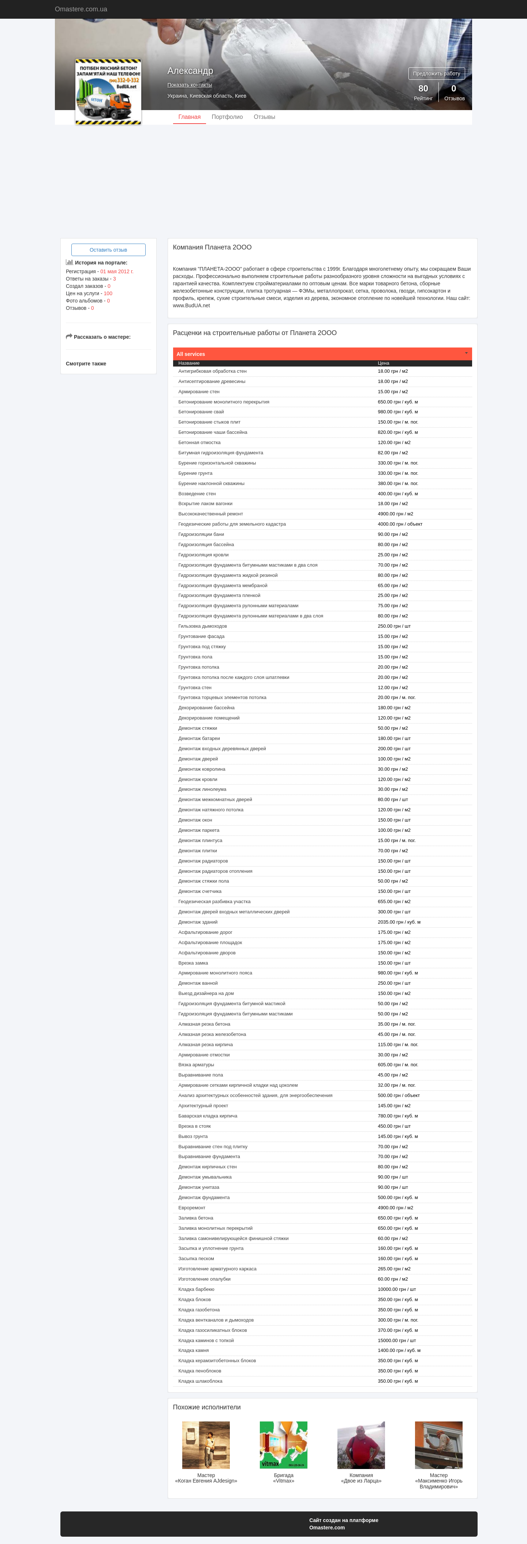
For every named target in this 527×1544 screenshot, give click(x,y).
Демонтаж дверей (198, 759)
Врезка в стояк (195, 1126)
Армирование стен (199, 391)
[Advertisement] (263, 181)
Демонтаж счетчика (200, 891)
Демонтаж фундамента (204, 1197)
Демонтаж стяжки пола (204, 881)
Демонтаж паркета (199, 830)
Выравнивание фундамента (209, 1156)
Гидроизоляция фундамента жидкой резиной (228, 575)
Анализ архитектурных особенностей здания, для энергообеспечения (256, 1095)
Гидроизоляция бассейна (206, 544)
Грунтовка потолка (199, 667)
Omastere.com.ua (81, 9)
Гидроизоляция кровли (204, 554)
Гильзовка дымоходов (203, 626)
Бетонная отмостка (200, 442)
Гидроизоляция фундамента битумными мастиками (236, 1014)
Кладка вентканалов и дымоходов (216, 1320)
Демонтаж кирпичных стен (208, 1166)
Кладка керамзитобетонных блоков (217, 1360)
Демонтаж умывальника (205, 1177)
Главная (190, 117)
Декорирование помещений (209, 718)
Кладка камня (194, 1350)
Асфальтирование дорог (205, 932)
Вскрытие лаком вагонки (206, 503)
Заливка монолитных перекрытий (216, 1228)
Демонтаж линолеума (203, 789)
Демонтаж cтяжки (198, 728)
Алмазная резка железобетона (212, 1034)
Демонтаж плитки (198, 850)
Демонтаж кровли (198, 779)
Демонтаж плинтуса (201, 840)
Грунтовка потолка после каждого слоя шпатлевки (234, 677)
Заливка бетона (196, 1218)
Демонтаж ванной (198, 983)
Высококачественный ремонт (211, 513)
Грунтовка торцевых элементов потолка (223, 697)
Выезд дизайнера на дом (206, 993)
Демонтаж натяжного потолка (211, 809)
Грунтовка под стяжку (202, 646)
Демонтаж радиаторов (203, 861)
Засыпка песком (196, 1258)
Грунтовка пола (196, 657)
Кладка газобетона (199, 1309)
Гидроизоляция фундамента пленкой (220, 595)
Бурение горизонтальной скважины (217, 463)
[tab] (322, 354)
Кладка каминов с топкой (206, 1340)
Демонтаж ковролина (202, 769)
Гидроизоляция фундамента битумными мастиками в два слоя (248, 565)
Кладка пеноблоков (200, 1371)
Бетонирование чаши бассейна (213, 432)
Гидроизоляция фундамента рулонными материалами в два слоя (251, 616)
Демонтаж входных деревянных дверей (222, 748)
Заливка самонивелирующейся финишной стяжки (234, 1238)
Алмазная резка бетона (205, 1024)
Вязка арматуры (196, 1064)
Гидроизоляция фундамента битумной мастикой (232, 1003)
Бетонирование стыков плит (210, 422)
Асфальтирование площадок (210, 942)
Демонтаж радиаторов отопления (216, 871)
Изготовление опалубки (205, 1279)
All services (191, 354)
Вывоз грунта (193, 1136)
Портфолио (227, 117)
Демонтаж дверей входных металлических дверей (234, 911)
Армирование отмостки (204, 1054)
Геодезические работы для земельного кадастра (232, 524)
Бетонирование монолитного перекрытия (224, 402)
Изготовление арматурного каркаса (218, 1268)
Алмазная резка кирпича (206, 1044)
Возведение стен (197, 493)
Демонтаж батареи (199, 738)
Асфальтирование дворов (207, 952)
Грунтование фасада (202, 636)
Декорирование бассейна (207, 707)
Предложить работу (436, 73)
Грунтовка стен (195, 687)
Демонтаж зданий (198, 922)
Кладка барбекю (196, 1289)
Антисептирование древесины (212, 381)
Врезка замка (193, 963)
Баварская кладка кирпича (208, 1116)
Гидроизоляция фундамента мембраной (223, 585)
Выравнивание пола (201, 1075)
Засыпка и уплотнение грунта (211, 1248)
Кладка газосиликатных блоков (213, 1330)
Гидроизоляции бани (201, 534)
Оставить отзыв (108, 250)
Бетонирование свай (201, 411)
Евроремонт (192, 1207)
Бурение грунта (196, 473)
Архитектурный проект (203, 1105)
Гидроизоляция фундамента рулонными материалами (239, 605)
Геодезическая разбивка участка (215, 901)
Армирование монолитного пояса (216, 973)
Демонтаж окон (195, 820)
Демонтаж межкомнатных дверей (215, 799)
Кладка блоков (195, 1299)
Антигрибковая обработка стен (213, 371)
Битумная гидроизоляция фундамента (221, 452)
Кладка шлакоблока (201, 1381)
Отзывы (265, 117)
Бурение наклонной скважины (212, 483)
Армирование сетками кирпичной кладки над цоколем (238, 1085)
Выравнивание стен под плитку (213, 1146)
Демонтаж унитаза (199, 1187)
